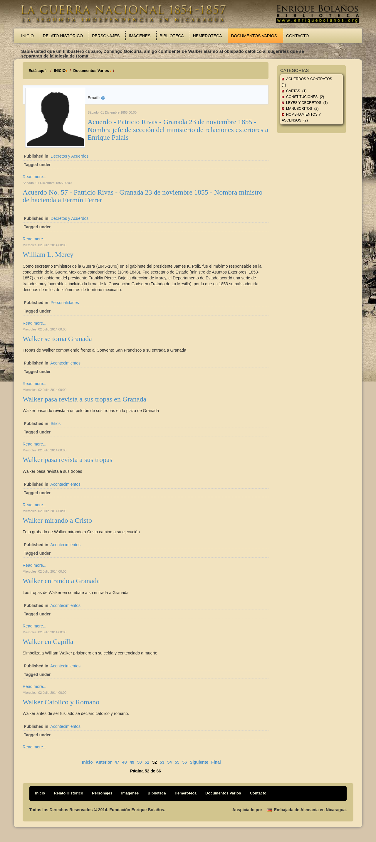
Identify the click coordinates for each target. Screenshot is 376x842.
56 (184, 762)
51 (147, 762)
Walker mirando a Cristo (57, 520)
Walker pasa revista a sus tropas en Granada (84, 399)
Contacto (297, 35)
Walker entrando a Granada (61, 581)
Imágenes (139, 35)
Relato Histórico (63, 35)
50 (139, 762)
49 (132, 762)
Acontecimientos (65, 363)
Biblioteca (172, 35)
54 (169, 762)
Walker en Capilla (48, 641)
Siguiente (199, 762)
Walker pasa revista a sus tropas (67, 459)
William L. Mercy (48, 254)
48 (124, 762)
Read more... (34, 176)
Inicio (27, 35)
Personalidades (65, 302)
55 (177, 762)
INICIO (60, 70)
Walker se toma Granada (57, 338)
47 (117, 762)
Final (216, 762)
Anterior (104, 762)
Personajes (106, 35)
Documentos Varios (254, 35)
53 (162, 762)
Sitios (56, 423)
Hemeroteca (207, 35)
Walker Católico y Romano (61, 702)
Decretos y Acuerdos (69, 156)
